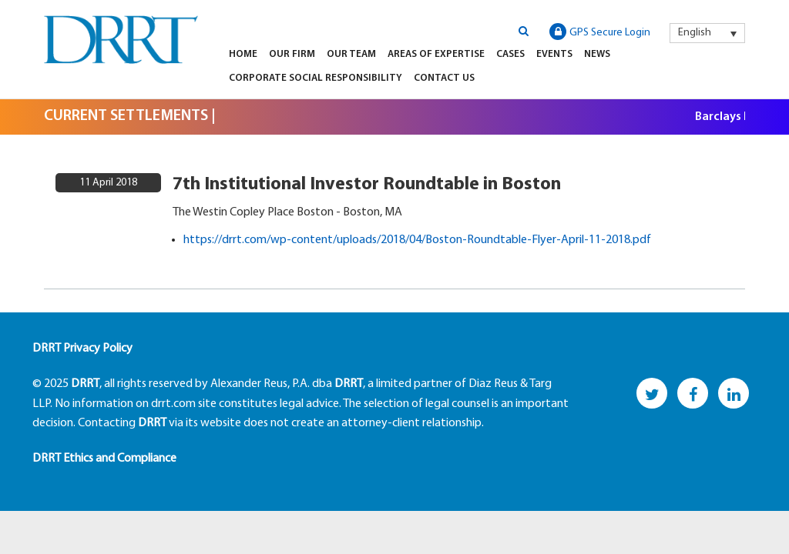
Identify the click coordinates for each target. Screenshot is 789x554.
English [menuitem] (694, 32)
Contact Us (444, 78)
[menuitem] (707, 33)
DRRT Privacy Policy (82, 348)
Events (554, 54)
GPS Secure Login (599, 31)
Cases (510, 54)
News (597, 54)
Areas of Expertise (436, 54)
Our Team (351, 54)
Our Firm (292, 54)
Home (243, 54)
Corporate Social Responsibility (315, 78)
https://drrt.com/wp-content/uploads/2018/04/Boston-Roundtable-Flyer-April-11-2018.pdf (417, 240)
